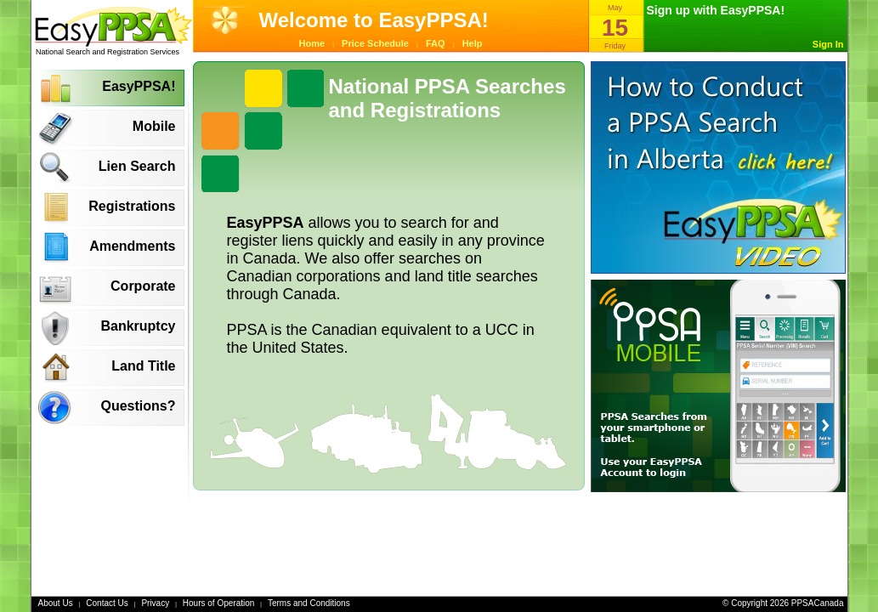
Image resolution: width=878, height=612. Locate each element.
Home (312, 43)
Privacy (155, 603)
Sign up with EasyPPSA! (716, 10)
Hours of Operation (219, 603)
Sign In (828, 44)
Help (472, 43)
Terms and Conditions (309, 603)
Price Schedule (375, 43)
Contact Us (106, 603)
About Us (55, 603)
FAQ (435, 43)
